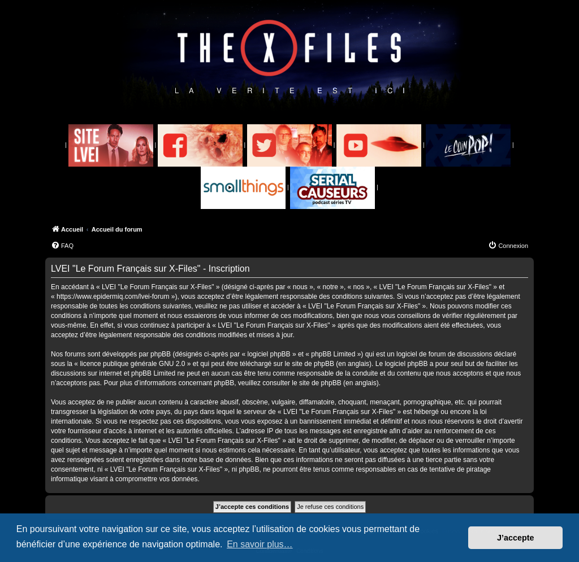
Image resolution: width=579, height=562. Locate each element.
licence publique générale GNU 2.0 (132, 364)
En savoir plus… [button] (260, 544)
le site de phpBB (309, 364)
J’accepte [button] (515, 537)
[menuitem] (62, 245)
